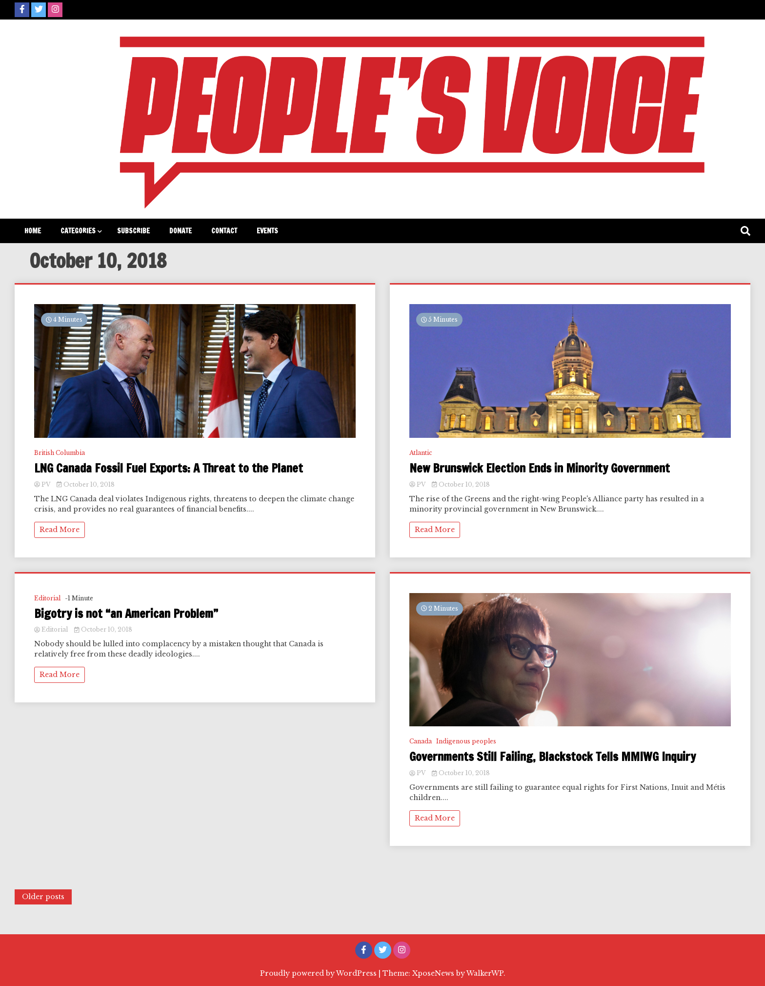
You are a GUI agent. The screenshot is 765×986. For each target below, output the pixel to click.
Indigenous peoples (466, 741)
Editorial (47, 598)
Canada (420, 741)
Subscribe (133, 231)
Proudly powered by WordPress (319, 973)
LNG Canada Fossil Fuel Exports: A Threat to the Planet (168, 468)
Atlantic (420, 452)
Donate (180, 231)
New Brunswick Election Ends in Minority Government (539, 468)
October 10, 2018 (86, 484)
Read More (60, 529)
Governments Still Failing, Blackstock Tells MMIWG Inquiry (552, 757)
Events (267, 231)
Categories (78, 231)
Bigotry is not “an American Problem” (126, 614)
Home (32, 231)
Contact (224, 231)
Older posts (43, 896)
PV (43, 484)
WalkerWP (484, 973)
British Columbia (59, 452)
